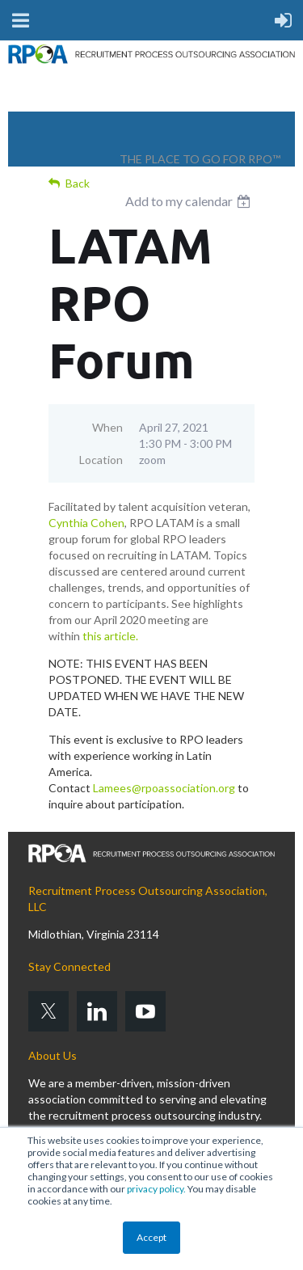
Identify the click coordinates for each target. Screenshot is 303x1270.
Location (101, 459)
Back (77, 183)
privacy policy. (156, 1189)
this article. (110, 636)
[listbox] (190, 201)
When (107, 427)
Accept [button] (151, 1237)
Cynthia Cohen (86, 523)
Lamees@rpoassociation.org (164, 788)
